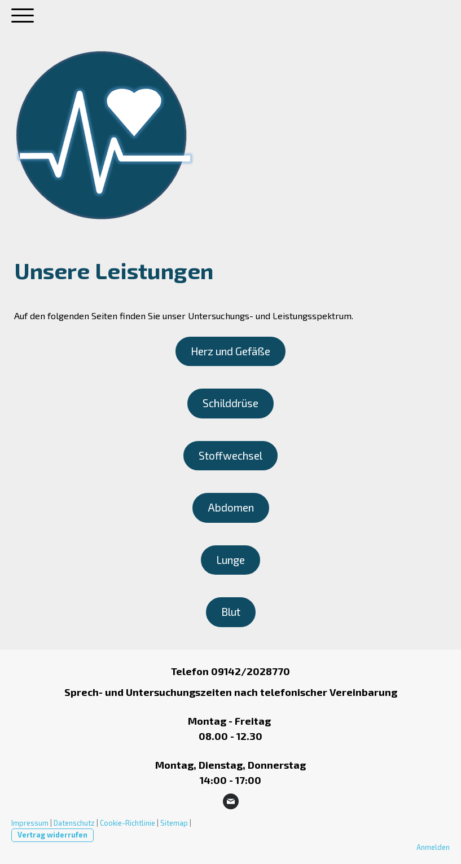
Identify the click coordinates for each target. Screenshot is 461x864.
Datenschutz (74, 822)
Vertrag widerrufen (52, 834)
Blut (230, 611)
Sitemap (174, 822)
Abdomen (231, 507)
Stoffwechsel (230, 455)
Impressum (30, 822)
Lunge (230, 559)
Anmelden (433, 847)
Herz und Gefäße (230, 351)
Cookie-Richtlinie (127, 822)
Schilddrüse (230, 402)
